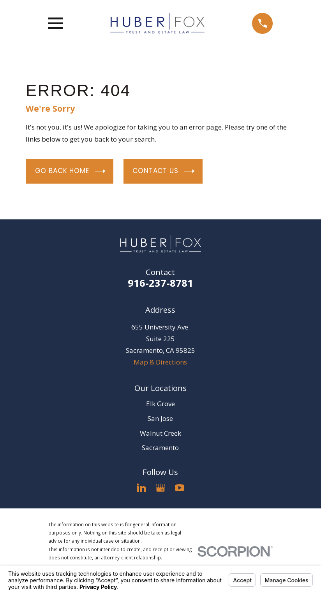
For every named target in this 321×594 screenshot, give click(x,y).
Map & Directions (160, 361)
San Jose (160, 418)
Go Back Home (70, 171)
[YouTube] (179, 487)
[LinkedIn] (141, 487)
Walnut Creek (160, 433)
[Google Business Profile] (160, 487)
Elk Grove (160, 403)
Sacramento (160, 447)
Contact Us (163, 171)
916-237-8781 (160, 282)
